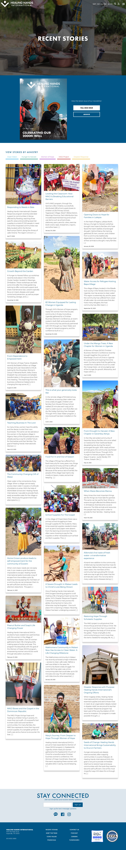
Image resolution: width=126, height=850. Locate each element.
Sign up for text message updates (63, 809)
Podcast (74, 833)
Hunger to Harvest (29, 157)
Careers (74, 836)
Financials (51, 840)
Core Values (52, 836)
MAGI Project (64, 157)
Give (110, 4)
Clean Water (12, 157)
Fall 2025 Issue (86, 108)
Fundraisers (74, 840)
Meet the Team (51, 833)
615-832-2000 (11, 838)
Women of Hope (47, 157)
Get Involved (100, 4)
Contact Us (74, 830)
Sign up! (78, 804)
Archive (86, 114)
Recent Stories (52, 830)
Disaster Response (81, 157)
